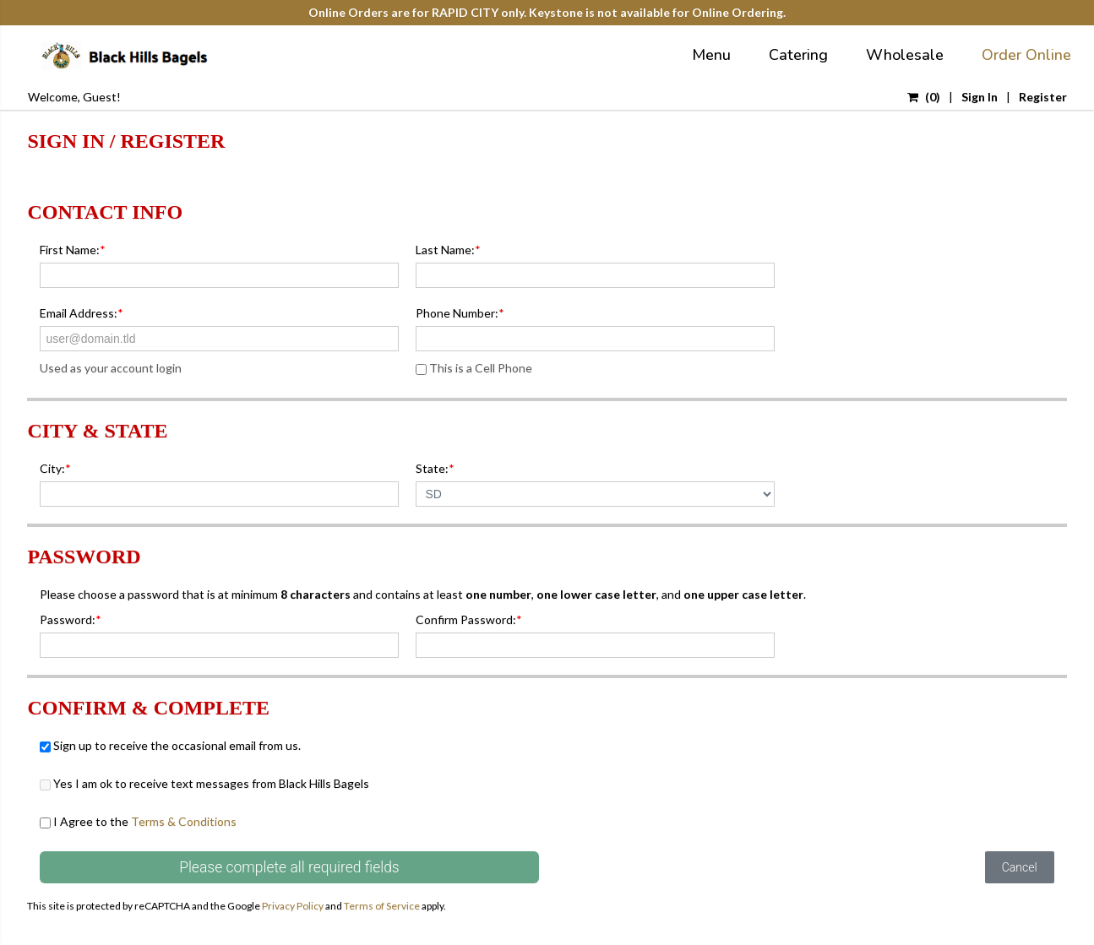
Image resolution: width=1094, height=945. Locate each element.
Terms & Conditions (184, 821)
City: (55, 468)
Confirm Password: (469, 619)
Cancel (1019, 867)
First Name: (73, 249)
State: (435, 468)
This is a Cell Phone (474, 368)
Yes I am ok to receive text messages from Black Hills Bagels (204, 783)
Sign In (979, 97)
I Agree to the (138, 821)
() (923, 97)
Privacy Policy (293, 905)
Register (1043, 97)
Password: (70, 619)
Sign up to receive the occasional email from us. (170, 745)
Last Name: (448, 249)
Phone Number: (460, 313)
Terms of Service (382, 905)
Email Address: (81, 313)
